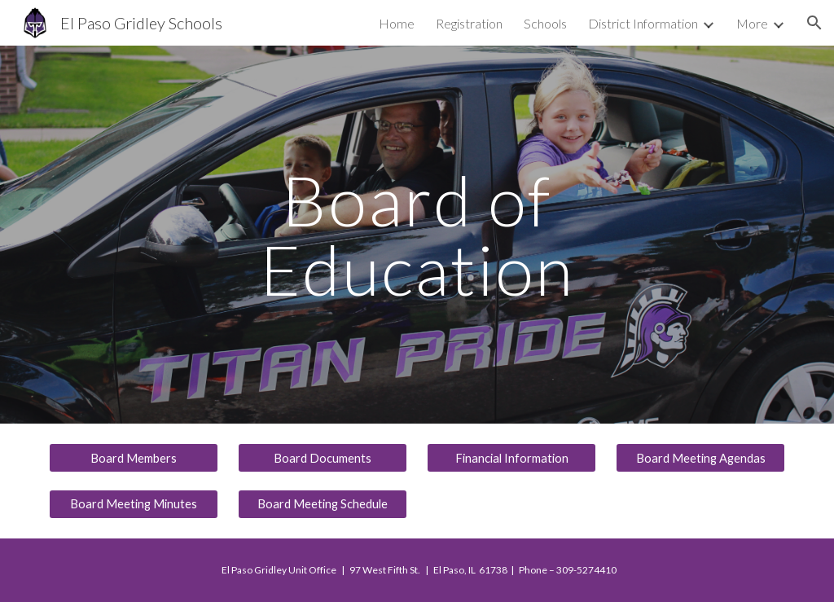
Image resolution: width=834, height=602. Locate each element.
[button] (814, 22)
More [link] (752, 23)
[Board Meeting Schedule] (323, 504)
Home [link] (397, 23)
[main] (416, 235)
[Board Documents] (323, 458)
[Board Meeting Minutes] (134, 504)
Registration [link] (469, 23)
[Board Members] (134, 458)
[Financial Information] (512, 458)
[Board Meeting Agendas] (701, 458)
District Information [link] (643, 23)
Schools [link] (545, 23)
